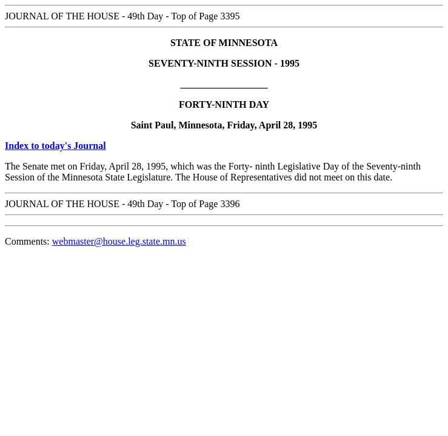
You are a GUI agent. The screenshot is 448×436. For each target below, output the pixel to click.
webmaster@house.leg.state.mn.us (119, 241)
